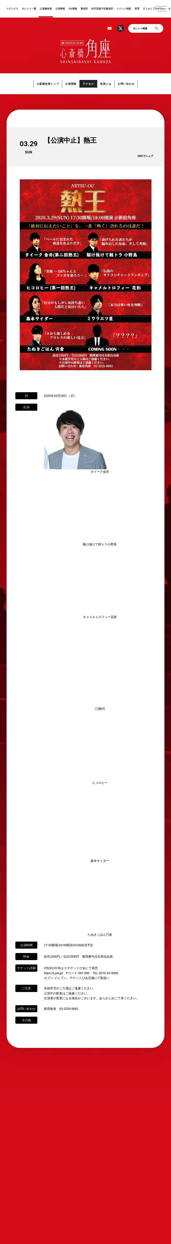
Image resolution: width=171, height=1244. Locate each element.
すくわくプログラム (154, 8)
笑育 (137, 8)
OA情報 (72, 8)
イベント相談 (124, 8)
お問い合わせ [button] (127, 83)
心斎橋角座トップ (46, 83)
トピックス (12, 8)
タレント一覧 (29, 8)
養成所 (84, 8)
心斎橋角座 (46, 8)
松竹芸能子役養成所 (102, 8)
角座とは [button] (106, 83)
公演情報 (60, 8)
